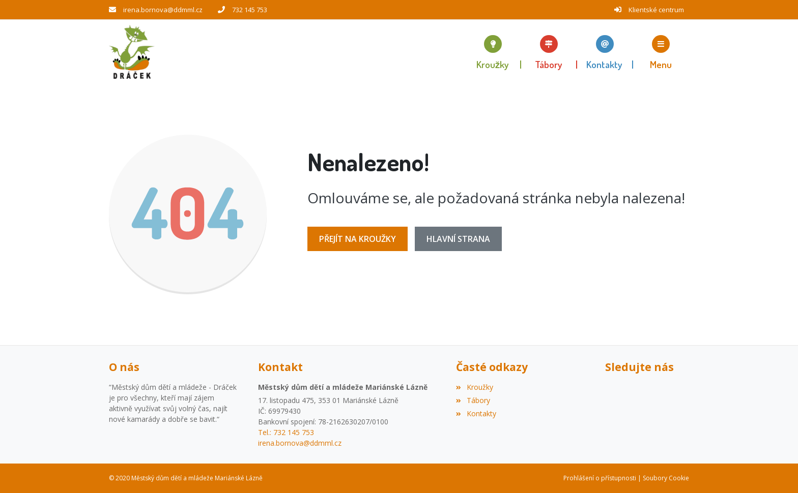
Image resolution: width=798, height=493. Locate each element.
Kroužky (474, 387)
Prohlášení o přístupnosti (599, 478)
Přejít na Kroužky (357, 238)
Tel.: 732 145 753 (286, 432)
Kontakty (476, 413)
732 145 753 (249, 9)
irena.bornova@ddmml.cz (163, 9)
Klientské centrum (656, 9)
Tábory (473, 400)
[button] (661, 51)
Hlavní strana (458, 238)
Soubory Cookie (666, 478)
